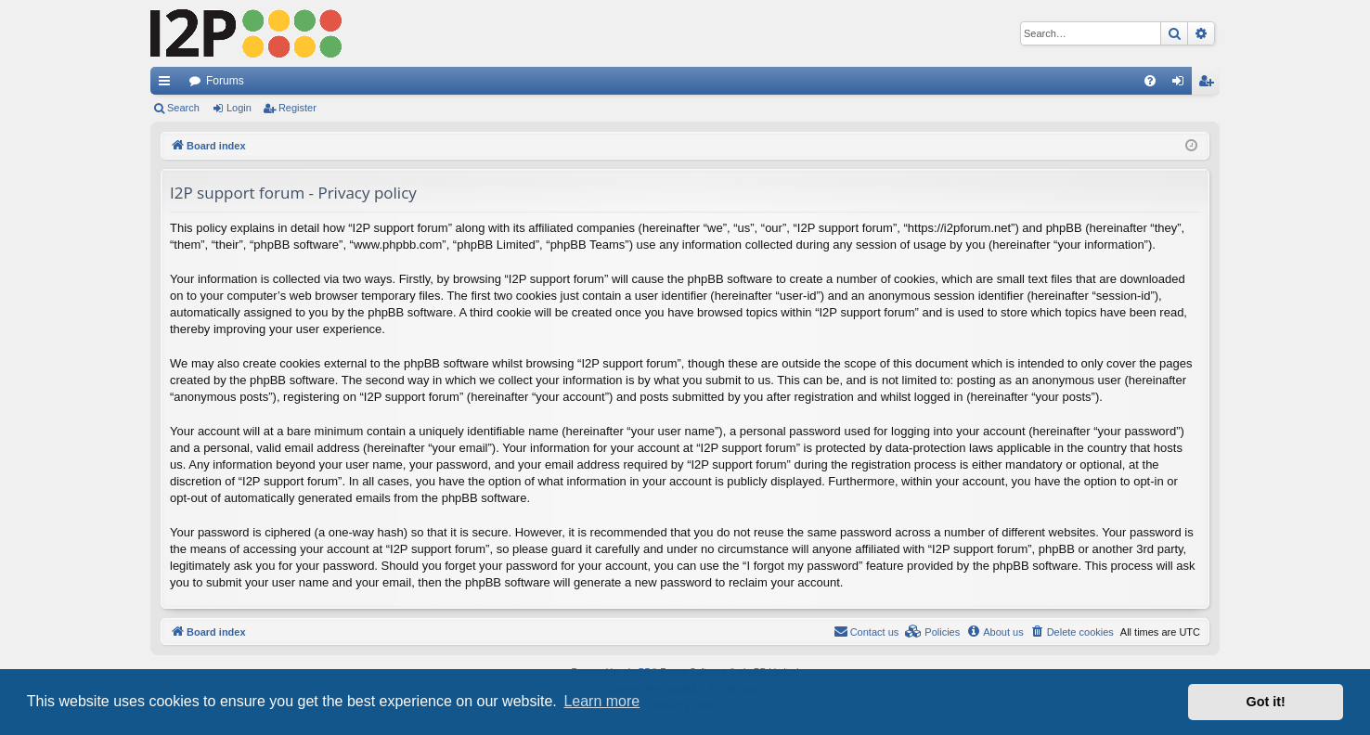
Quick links (168, 84)
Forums (225, 80)
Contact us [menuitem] (866, 631)
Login (239, 107)
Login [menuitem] (1182, 84)
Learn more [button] (601, 701)
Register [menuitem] (1210, 84)
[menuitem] (1150, 81)
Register (297, 107)
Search (183, 107)
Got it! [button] (1266, 701)
